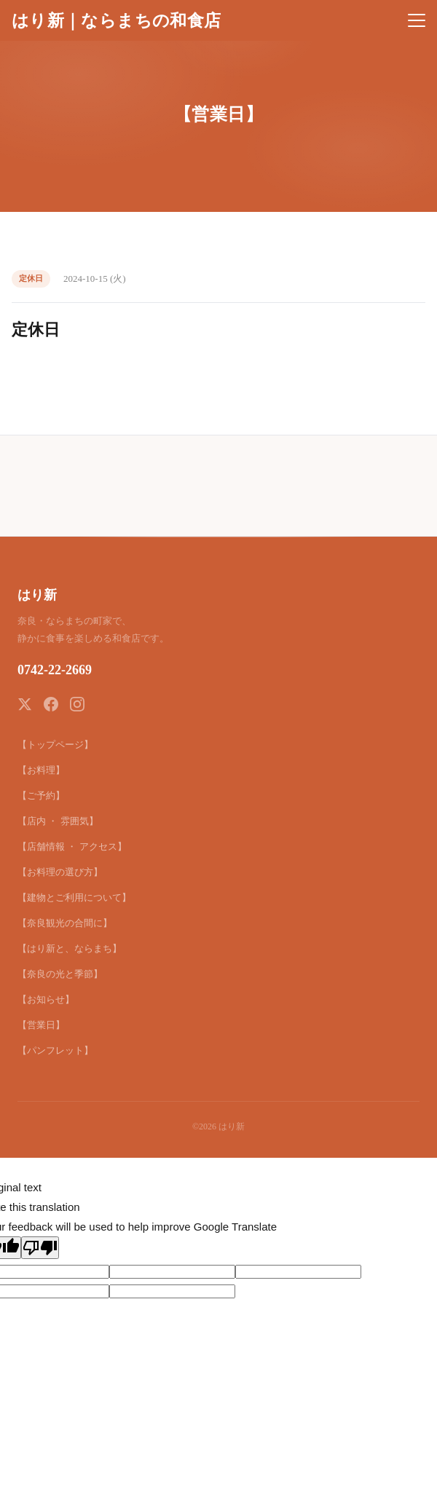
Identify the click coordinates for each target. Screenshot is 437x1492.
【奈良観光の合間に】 (64, 922)
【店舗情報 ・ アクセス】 (72, 846)
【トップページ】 (55, 744)
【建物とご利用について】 (74, 897)
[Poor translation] (40, 1247)
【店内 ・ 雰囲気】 (57, 821)
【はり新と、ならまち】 (69, 948)
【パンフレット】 (55, 1050)
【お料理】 (41, 770)
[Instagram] (77, 704)
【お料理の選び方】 (60, 872)
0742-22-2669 (54, 670)
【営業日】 (41, 1024)
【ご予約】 (41, 795)
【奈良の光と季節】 (60, 973)
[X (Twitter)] (24, 704)
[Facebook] (51, 704)
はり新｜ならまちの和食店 (116, 20)
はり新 (37, 595)
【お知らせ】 (45, 999)
